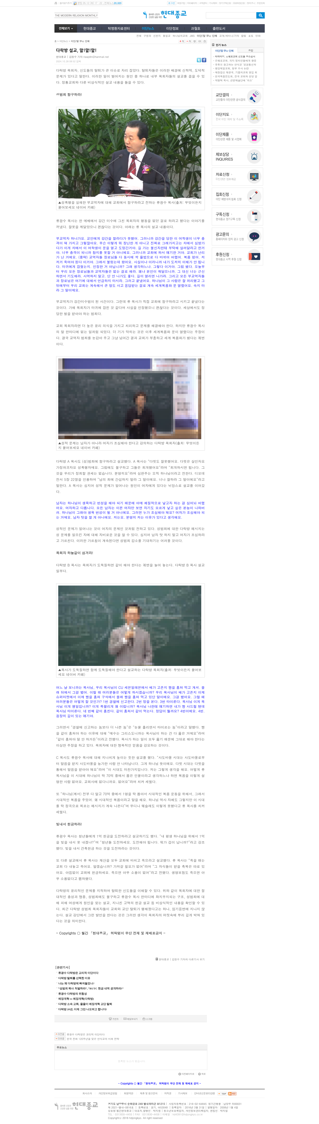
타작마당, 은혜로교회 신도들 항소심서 (235, 56)
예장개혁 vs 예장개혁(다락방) (76, 998)
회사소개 (87, 1093)
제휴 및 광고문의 (148, 1093)
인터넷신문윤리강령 (204, 1093)
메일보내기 (131, 1019)
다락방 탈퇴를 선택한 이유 (74, 978)
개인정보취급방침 (107, 1093)
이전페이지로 (186, 1073)
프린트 (114, 1019)
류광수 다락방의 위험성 (72, 993)
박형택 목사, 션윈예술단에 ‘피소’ (234, 80)
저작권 (167, 1093)
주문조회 (261, 3)
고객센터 (203, 3)
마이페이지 (192, 3)
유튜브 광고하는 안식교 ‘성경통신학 (235, 64)
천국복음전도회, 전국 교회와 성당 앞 (236, 76)
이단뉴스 (64, 41)
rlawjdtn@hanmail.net (96, 56)
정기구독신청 (225, 3)
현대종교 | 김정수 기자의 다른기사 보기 (182, 959)
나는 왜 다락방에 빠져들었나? (76, 983)
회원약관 (128, 1093)
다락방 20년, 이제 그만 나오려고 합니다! (82, 1009)
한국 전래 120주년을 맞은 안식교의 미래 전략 (93, 1038)
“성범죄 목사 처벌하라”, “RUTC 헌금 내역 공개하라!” (91, 988)
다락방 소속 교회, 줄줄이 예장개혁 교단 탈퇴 (85, 1004)
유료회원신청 (239, 3)
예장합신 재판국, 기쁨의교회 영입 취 (236, 72)
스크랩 (147, 1019)
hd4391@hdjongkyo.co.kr (187, 1114)
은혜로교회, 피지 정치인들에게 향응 (236, 60)
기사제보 (213, 3)
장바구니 (251, 3)
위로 (202, 1073)
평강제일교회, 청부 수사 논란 (232, 68)
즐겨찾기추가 (65, 3)
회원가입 (181, 3)
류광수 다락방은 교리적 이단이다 (78, 972)
